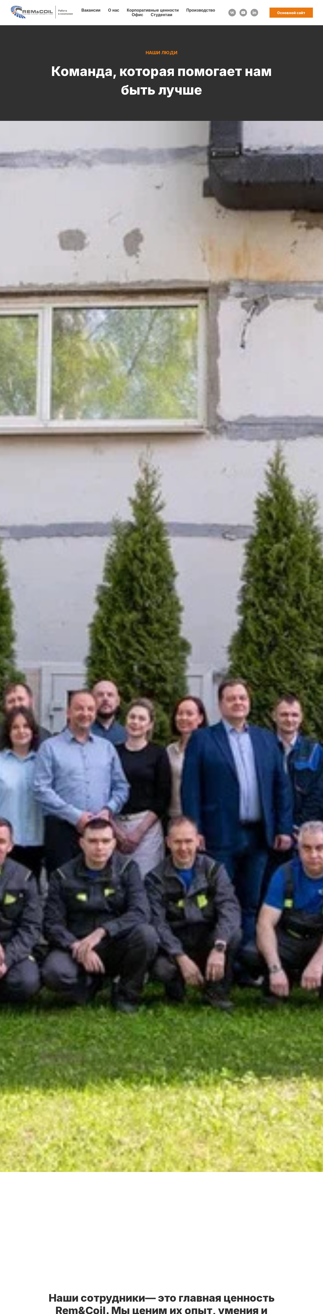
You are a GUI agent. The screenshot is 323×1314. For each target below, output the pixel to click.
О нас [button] (113, 10)
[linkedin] (254, 12)
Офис (137, 15)
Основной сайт (291, 13)
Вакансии (91, 10)
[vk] (232, 12)
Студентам (161, 15)
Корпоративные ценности (153, 10)
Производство (200, 10)
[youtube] (243, 12)
